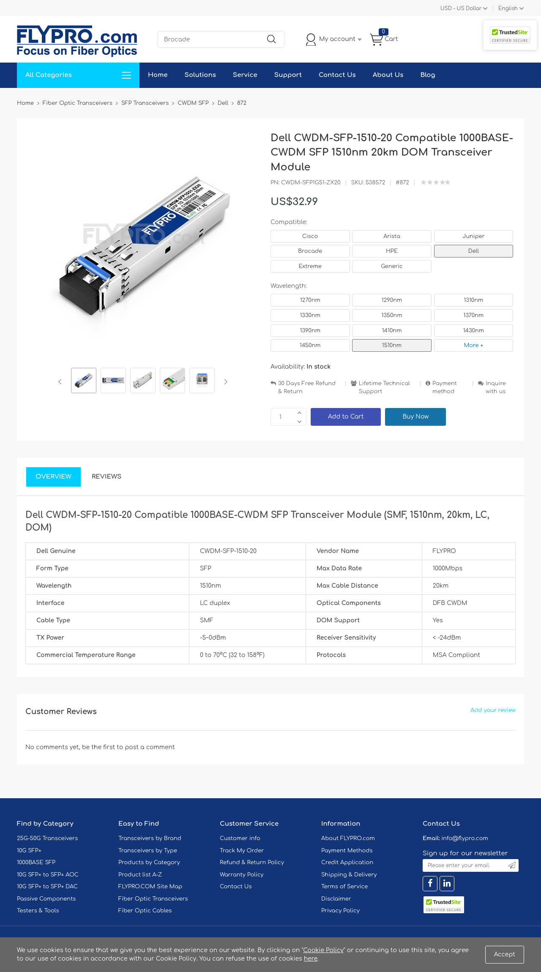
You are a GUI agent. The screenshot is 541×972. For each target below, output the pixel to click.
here (311, 959)
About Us (388, 75)
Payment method (444, 387)
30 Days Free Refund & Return (307, 387)
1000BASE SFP (36, 862)
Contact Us (337, 75)
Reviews (107, 476)
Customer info (240, 838)
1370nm (474, 315)
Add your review (493, 710)
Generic (392, 266)
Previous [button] (61, 381)
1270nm (310, 300)
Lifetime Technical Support (384, 387)
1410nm (392, 331)
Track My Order (242, 851)
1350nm (391, 315)
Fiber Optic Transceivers (153, 899)
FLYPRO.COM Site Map (150, 887)
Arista (391, 236)
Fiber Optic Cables (145, 911)
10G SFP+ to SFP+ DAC (47, 887)
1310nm (473, 300)
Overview (53, 476)
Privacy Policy (340, 911)
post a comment (150, 747)
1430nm (473, 331)
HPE (392, 251)
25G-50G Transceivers (47, 838)
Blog (427, 75)
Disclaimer (336, 899)
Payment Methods (347, 851)
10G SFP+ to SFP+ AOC (48, 875)
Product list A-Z (140, 875)
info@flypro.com (464, 838)
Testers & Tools (38, 911)
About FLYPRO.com (348, 838)
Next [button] (224, 381)
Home (158, 75)
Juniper (473, 236)
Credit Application (347, 862)
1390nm (310, 331)
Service (245, 75)
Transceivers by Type (147, 851)
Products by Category (149, 862)
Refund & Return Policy (252, 862)
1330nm (310, 315)
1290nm (392, 300)
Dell (473, 251)
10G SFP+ (29, 851)
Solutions (200, 75)
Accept (504, 954)
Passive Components (46, 899)
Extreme (310, 266)
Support (288, 75)
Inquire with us (496, 387)
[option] (83, 382)
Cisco (310, 236)
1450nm (310, 345)
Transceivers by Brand (149, 838)
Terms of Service (344, 887)
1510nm (392, 345)
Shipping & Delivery (349, 875)
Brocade (310, 251)
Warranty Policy (242, 875)
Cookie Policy (323, 950)
